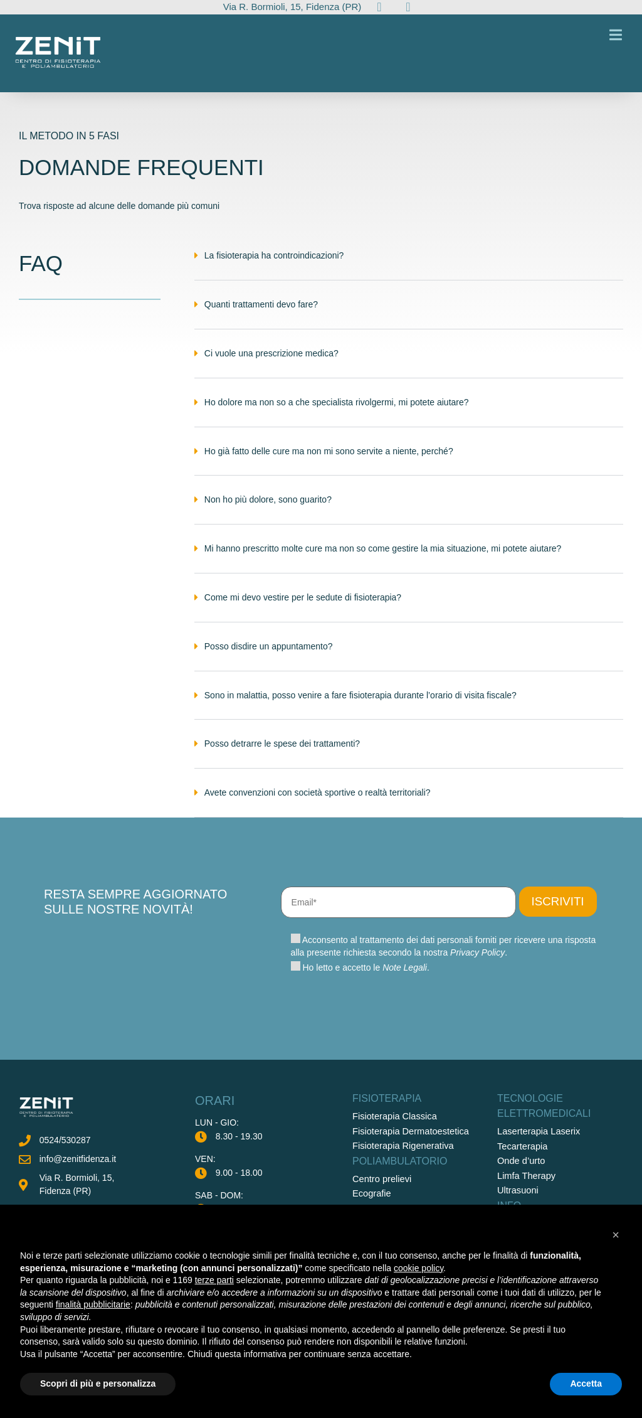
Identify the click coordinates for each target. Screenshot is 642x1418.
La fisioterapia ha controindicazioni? (274, 264)
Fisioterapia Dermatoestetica (408, 1175)
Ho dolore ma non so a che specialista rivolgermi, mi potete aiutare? (336, 410)
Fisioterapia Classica (392, 1160)
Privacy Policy (477, 996)
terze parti (214, 1280)
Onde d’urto (520, 1204)
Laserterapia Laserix (537, 1175)
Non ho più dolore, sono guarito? (268, 508)
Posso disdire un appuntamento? (268, 654)
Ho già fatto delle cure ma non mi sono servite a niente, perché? (328, 459)
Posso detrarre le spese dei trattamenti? (282, 752)
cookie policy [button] (418, 1268)
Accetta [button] (586, 1383)
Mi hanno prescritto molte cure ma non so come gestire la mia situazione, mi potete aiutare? (383, 557)
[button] (408, 274)
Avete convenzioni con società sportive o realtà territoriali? (317, 801)
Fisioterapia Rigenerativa (401, 1189)
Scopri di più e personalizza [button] (97, 1383)
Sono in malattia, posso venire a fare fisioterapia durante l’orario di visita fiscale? (360, 703)
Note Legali (404, 1011)
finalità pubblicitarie (93, 1304)
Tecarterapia (521, 1190)
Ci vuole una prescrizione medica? (271, 361)
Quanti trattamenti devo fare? (261, 312)
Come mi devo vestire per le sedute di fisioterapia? (302, 605)
